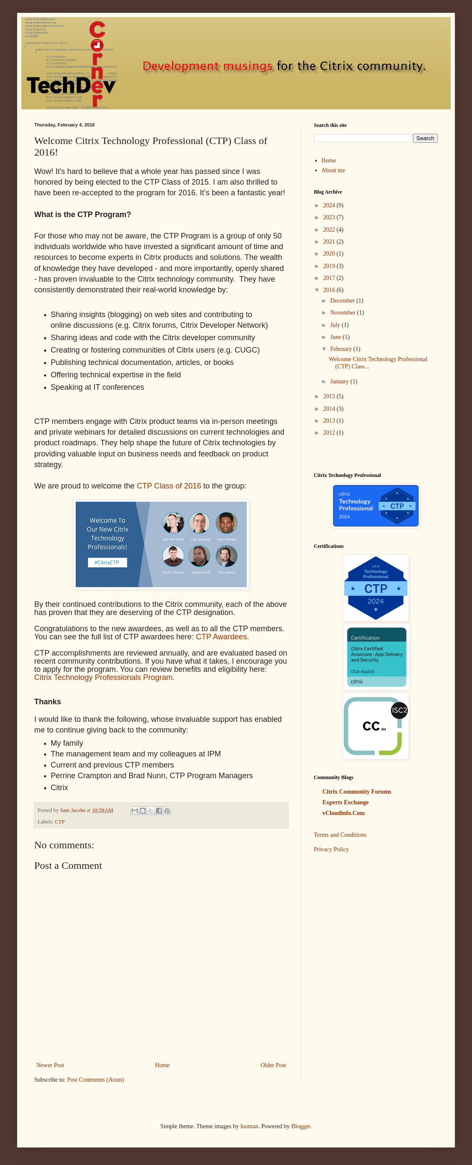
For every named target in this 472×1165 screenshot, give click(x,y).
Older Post (273, 1065)
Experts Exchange (345, 802)
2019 (330, 266)
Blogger (300, 1126)
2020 (330, 253)
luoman (249, 1126)
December (343, 300)
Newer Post (50, 1065)
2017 (330, 278)
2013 (330, 421)
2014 (330, 409)
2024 (330, 205)
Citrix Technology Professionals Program (103, 677)
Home (162, 1065)
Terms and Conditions (340, 835)
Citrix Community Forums (356, 791)
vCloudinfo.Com (343, 813)
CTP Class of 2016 (169, 486)
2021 (330, 241)
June (336, 337)
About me (333, 170)
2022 (330, 230)
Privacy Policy (331, 849)
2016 (330, 290)
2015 (330, 396)
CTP (60, 822)
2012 (330, 433)
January (340, 381)
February (341, 349)
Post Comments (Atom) (95, 1080)
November (343, 312)
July (336, 325)
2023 (330, 217)
